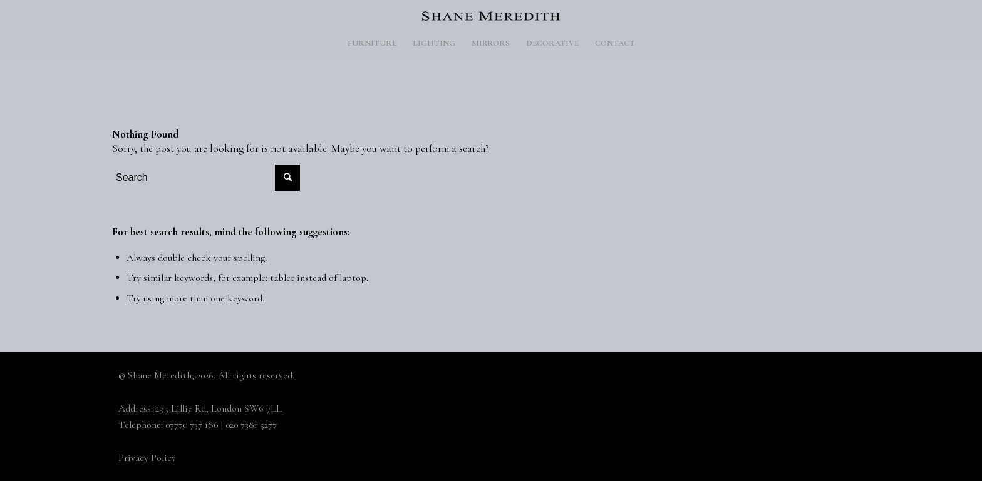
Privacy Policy (147, 458)
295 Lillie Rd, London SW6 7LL (218, 408)
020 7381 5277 (251, 424)
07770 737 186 (192, 424)
